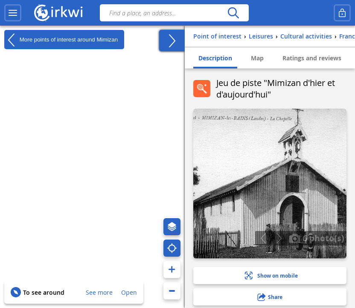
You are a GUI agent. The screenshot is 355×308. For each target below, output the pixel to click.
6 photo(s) (316, 238)
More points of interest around (61, 40)
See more (99, 292)
